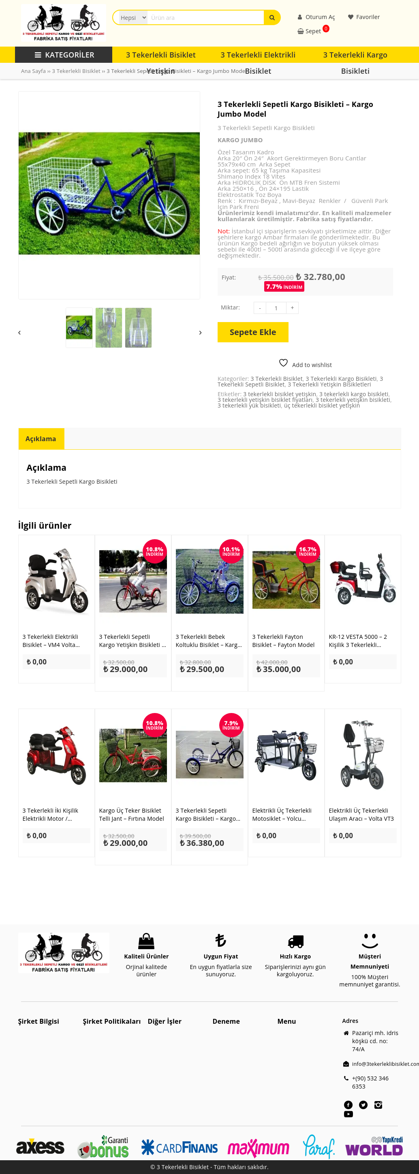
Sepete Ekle (253, 332)
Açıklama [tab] (41, 438)
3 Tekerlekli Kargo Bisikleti (341, 378)
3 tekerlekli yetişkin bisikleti (353, 399)
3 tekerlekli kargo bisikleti (354, 394)
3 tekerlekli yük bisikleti (249, 405)
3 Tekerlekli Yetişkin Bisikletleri (329, 384)
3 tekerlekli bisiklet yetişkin (279, 394)
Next (200, 332)
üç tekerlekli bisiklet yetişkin (322, 405)
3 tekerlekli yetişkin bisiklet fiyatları (265, 399)
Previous (19, 332)
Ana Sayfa (33, 71)
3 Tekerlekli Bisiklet (76, 71)
